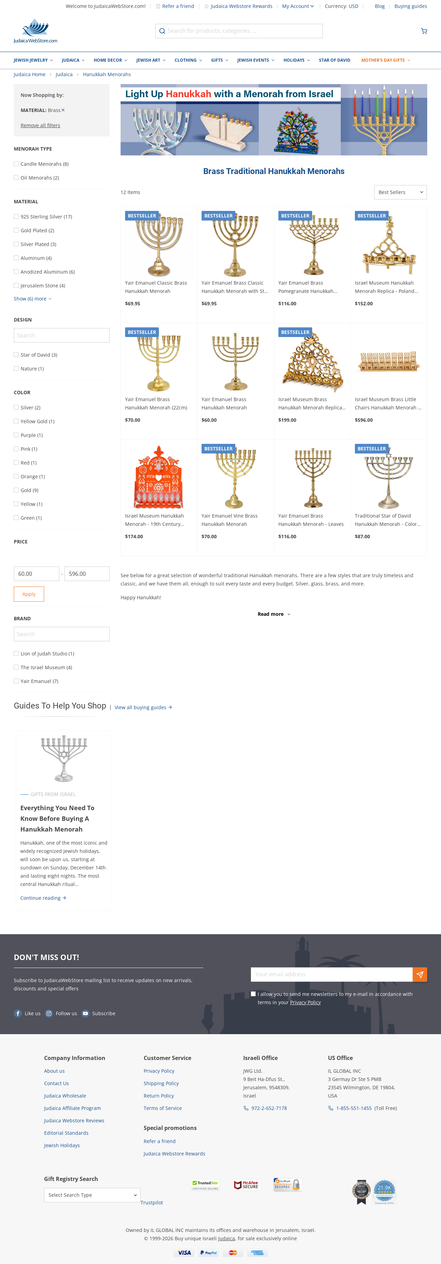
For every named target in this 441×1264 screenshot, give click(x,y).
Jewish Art (148, 60)
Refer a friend (174, 6)
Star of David (334, 60)
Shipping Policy (161, 1083)
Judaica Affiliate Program (72, 1108)
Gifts (217, 60)
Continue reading (41, 904)
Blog (380, 6)
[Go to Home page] (35, 31)
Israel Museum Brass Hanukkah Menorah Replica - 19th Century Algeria (311, 411)
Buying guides (410, 6)
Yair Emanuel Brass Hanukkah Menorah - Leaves (311, 526)
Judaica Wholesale (65, 1095)
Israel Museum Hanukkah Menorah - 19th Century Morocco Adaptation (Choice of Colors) (157, 527)
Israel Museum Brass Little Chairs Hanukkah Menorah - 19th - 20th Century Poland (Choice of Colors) (387, 411)
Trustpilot (152, 1202)
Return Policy (159, 1095)
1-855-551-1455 (354, 1108)
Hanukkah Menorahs (107, 81)
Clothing (186, 60)
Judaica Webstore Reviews (74, 1120)
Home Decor (108, 60)
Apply (28, 601)
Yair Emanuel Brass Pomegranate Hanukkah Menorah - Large (306, 294)
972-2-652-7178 (269, 1108)
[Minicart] (424, 31)
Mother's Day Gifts (383, 60)
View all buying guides (144, 714)
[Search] (62, 342)
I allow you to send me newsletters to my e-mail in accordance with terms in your (335, 998)
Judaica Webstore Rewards (238, 6)
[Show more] (33, 306)
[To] (87, 580)
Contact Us (56, 1083)
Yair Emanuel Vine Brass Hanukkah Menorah (230, 526)
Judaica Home (29, 81)
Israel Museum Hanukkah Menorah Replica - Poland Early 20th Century (384, 294)
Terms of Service (163, 1108)
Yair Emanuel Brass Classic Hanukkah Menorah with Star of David (235, 294)
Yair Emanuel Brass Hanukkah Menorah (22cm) (156, 410)
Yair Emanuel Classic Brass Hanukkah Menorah (156, 293)
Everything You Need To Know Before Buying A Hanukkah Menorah (55, 825)
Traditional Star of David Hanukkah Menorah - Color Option (386, 527)
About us (54, 1071)
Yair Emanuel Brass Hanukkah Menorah (224, 410)
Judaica (70, 60)
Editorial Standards (66, 1133)
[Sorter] (400, 199)
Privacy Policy (305, 1002)
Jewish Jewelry (31, 60)
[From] (36, 580)
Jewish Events (253, 60)
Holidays (294, 60)
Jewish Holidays (62, 1145)
